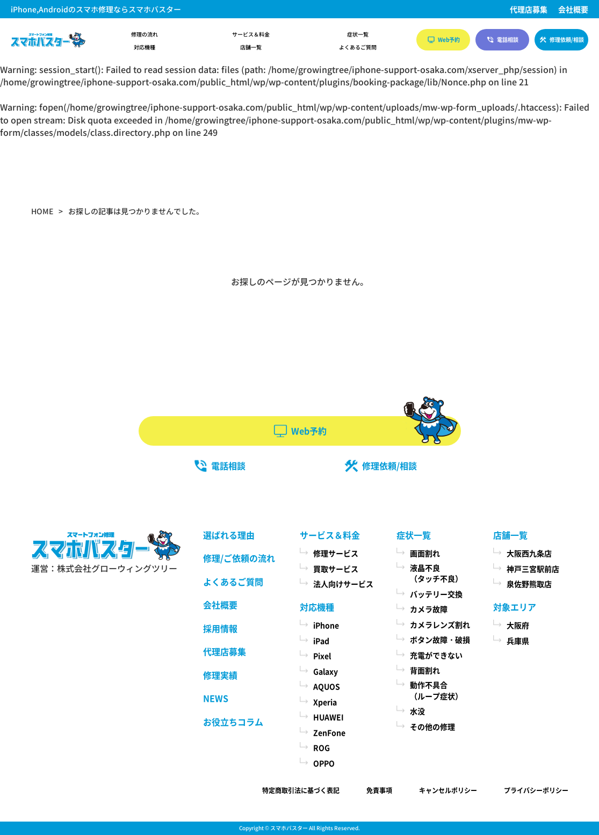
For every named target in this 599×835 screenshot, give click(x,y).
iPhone (326, 625)
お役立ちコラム (233, 721)
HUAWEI (328, 716)
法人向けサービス (343, 583)
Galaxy (325, 671)
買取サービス (335, 568)
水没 (417, 711)
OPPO (324, 763)
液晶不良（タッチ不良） (436, 573)
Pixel (322, 655)
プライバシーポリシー (536, 790)
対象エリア (514, 606)
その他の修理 (432, 726)
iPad (321, 640)
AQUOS (326, 686)
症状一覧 (358, 34)
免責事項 (379, 790)
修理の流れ (144, 34)
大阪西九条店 (529, 553)
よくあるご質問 (358, 47)
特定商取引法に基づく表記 (301, 790)
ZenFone (329, 732)
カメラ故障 (429, 609)
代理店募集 (528, 9)
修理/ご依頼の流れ (239, 557)
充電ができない (436, 655)
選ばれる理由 (229, 534)
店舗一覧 (251, 47)
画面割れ (425, 553)
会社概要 (573, 9)
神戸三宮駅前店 (533, 568)
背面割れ (425, 670)
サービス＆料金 (251, 34)
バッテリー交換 (436, 594)
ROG (321, 747)
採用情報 (220, 628)
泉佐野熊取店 (529, 583)
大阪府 (518, 625)
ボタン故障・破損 (440, 639)
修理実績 (220, 675)
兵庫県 (518, 640)
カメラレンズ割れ (440, 624)
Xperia (325, 701)
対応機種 (144, 47)
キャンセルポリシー (448, 790)
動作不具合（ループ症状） (436, 690)
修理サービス (335, 553)
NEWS (215, 698)
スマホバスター (289, 828)
